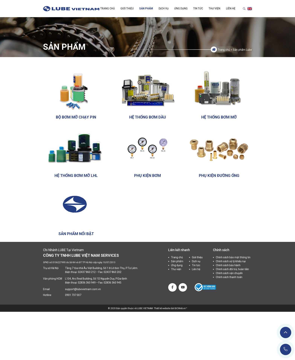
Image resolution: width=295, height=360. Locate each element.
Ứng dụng (181, 8)
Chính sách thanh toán (229, 277)
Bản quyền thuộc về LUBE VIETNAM (134, 308)
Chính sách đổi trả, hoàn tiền (232, 269)
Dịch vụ (164, 8)
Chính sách (221, 250)
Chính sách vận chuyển (229, 273)
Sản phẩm (146, 8)
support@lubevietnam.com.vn (83, 289)
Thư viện (214, 8)
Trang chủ (107, 8)
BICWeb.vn (180, 308)
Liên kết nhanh (179, 250)
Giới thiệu (127, 8)
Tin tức (198, 8)
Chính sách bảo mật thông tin (233, 257)
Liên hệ (230, 8)
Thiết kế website (162, 308)
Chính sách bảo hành (228, 265)
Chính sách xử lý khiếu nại (231, 261)
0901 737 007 (73, 295)
